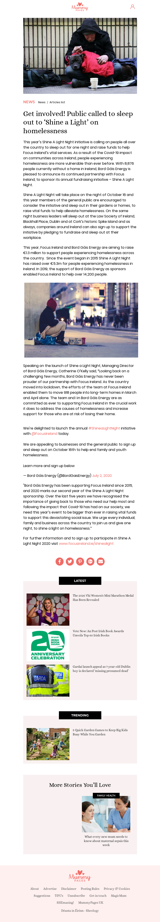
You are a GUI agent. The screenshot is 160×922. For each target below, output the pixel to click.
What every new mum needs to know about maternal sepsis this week (106, 840)
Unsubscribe (76, 895)
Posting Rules (90, 888)
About (34, 888)
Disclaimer (68, 888)
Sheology (92, 910)
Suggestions (42, 895)
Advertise (50, 888)
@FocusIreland (44, 433)
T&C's (59, 895)
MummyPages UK (90, 902)
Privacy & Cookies (117, 888)
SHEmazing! (65, 902)
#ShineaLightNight (104, 428)
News (29, 102)
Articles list (57, 102)
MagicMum (119, 895)
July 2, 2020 (102, 475)
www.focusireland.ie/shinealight (86, 543)
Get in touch (97, 895)
